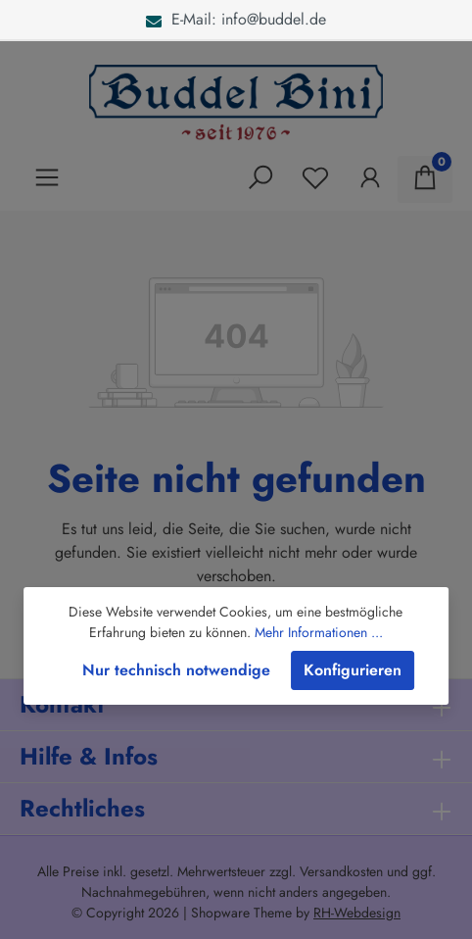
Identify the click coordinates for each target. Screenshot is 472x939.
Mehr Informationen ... (319, 632)
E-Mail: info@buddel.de (236, 19)
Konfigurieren (352, 670)
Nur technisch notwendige (176, 670)
